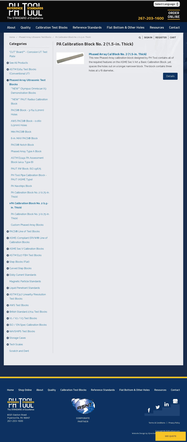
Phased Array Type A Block (26, 151)
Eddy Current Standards (22, 274)
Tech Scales (16, 344)
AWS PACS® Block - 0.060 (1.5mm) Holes (26, 123)
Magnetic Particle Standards (25, 281)
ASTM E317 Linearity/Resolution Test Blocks (27, 296)
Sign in (148, 37)
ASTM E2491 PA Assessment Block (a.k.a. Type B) (27, 160)
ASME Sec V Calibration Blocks (26, 248)
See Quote (170, 436)
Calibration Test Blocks (51, 27)
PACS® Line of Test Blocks (24, 231)
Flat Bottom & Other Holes (125, 27)
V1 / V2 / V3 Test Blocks (23, 318)
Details (170, 76)
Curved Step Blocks (20, 268)
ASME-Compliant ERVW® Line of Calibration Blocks (28, 240)
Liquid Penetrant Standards (24, 287)
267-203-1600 (151, 18)
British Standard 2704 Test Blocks (28, 311)
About (11, 27)
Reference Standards (87, 27)
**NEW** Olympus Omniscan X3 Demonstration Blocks (28, 90)
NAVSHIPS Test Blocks (22, 331)
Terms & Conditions (157, 422)
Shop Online (25, 390)
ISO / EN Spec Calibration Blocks (28, 324)
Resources (157, 27)
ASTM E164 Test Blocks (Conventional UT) (22, 71)
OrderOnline (174, 14)
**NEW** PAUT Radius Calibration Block (29, 101)
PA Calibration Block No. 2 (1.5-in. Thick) (29, 205)
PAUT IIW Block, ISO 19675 (26, 168)
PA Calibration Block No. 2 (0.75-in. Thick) (30, 194)
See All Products (18, 62)
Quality (25, 27)
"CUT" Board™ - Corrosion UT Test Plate (28, 54)
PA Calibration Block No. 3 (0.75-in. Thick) (30, 216)
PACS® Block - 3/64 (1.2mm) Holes (27, 112)
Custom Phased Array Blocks (27, 224)
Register (161, 37)
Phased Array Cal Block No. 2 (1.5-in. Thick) (117, 54)
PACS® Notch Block (22, 144)
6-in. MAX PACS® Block (24, 138)
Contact (174, 27)
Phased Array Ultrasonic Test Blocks (27, 82)
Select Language (165, 4)
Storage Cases (17, 337)
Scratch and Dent (19, 350)
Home (10, 390)
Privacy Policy (174, 422)
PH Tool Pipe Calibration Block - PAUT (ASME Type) (29, 177)
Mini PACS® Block (21, 131)
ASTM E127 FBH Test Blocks (25, 255)
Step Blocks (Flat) (19, 261)
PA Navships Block (21, 186)
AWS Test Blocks (19, 305)
